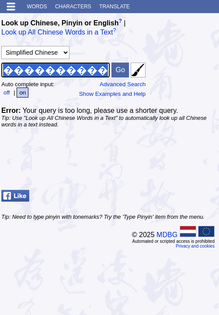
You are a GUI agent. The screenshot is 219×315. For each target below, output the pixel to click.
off (6, 92)
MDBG (166, 234)
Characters (73, 7)
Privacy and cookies (195, 246)
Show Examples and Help (112, 94)
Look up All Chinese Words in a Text (57, 32)
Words (37, 7)
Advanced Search (123, 84)
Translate (114, 7)
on (22, 92)
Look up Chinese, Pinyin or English (59, 23)
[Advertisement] (148, 164)
